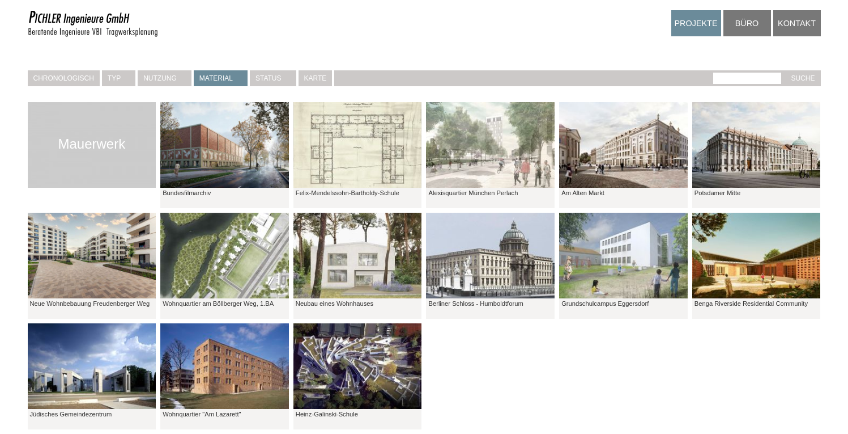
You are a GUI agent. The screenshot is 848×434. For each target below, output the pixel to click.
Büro (747, 23)
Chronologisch (63, 78)
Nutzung (164, 78)
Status (273, 78)
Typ (119, 78)
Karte (315, 78)
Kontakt (797, 23)
